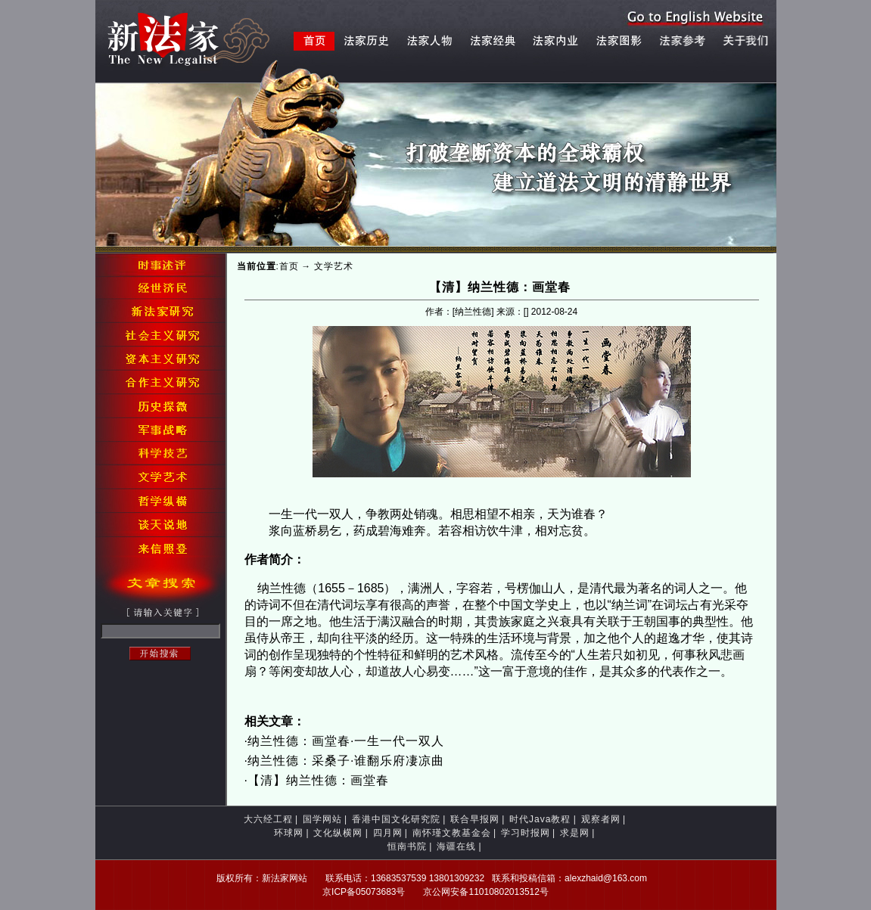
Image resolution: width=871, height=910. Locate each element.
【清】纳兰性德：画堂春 (318, 780)
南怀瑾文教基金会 (451, 833)
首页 (289, 266)
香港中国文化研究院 (396, 819)
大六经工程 (268, 819)
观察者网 (601, 819)
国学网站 (322, 819)
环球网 (288, 833)
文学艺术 (333, 266)
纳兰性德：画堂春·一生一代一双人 (345, 741)
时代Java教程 (540, 819)
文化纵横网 (337, 833)
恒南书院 (407, 846)
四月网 (388, 833)
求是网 (574, 833)
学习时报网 (525, 833)
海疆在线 (456, 846)
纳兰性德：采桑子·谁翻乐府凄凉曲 (345, 760)
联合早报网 (474, 819)
